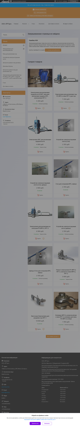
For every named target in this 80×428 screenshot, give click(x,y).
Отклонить (47, 423)
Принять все (35, 423)
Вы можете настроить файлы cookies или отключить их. (39, 419)
